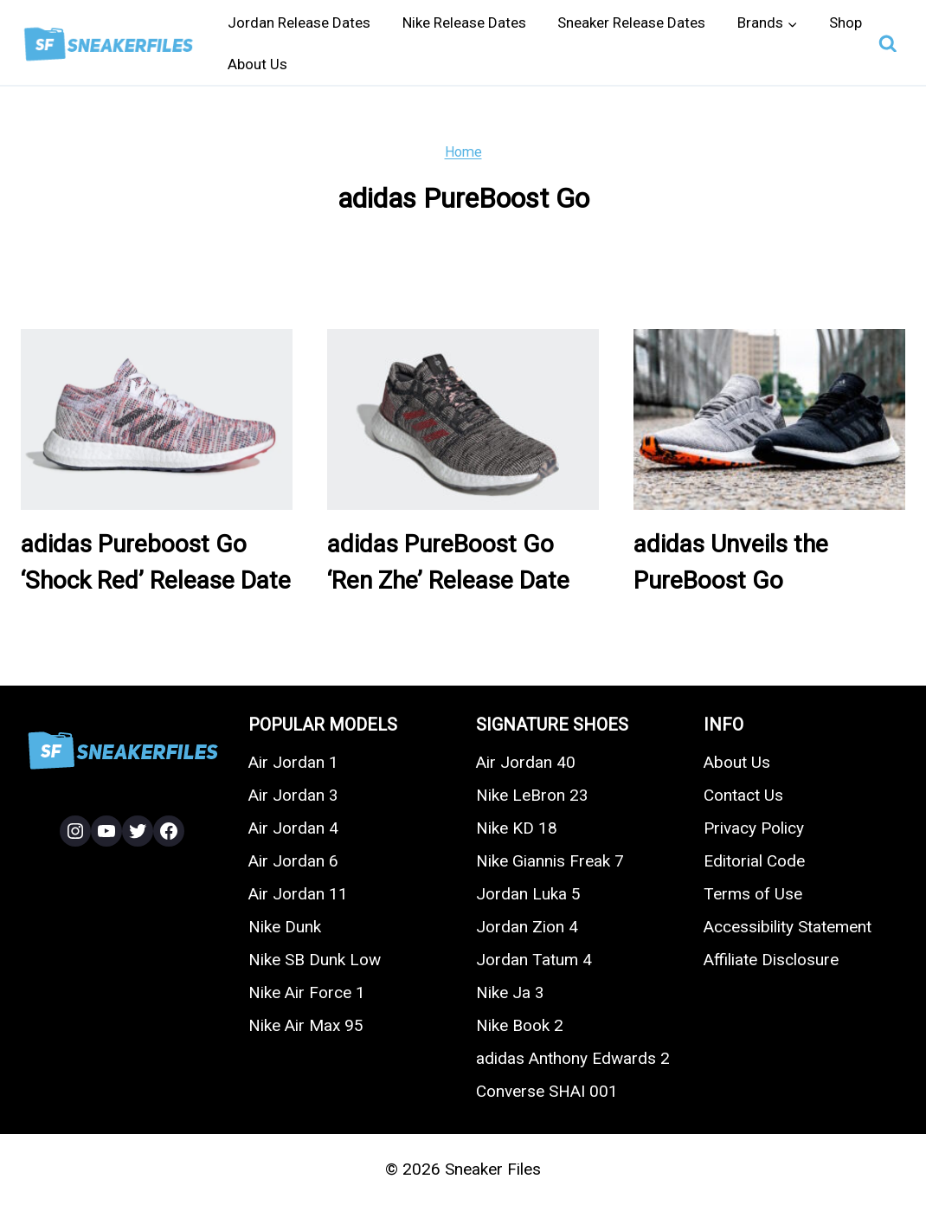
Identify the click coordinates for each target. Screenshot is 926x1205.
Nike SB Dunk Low (314, 960)
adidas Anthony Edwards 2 (573, 1058)
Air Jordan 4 (293, 828)
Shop (845, 22)
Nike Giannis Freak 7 (550, 861)
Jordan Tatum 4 (534, 960)
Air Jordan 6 (293, 861)
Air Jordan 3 (293, 795)
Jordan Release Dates (299, 22)
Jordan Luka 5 (528, 894)
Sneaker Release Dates (631, 22)
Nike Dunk (284, 927)
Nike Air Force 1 (306, 992)
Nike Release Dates (464, 22)
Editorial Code (754, 861)
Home (463, 152)
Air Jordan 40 (526, 762)
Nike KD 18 (516, 828)
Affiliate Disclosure (771, 960)
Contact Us (743, 795)
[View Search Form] (888, 44)
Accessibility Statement (787, 927)
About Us (257, 64)
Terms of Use (753, 894)
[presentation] (157, 419)
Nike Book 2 (519, 1025)
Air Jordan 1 (293, 762)
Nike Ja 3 (510, 992)
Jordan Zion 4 (527, 927)
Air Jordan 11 (298, 894)
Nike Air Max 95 (305, 1025)
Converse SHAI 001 (547, 1091)
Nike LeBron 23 (532, 795)
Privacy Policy (754, 828)
